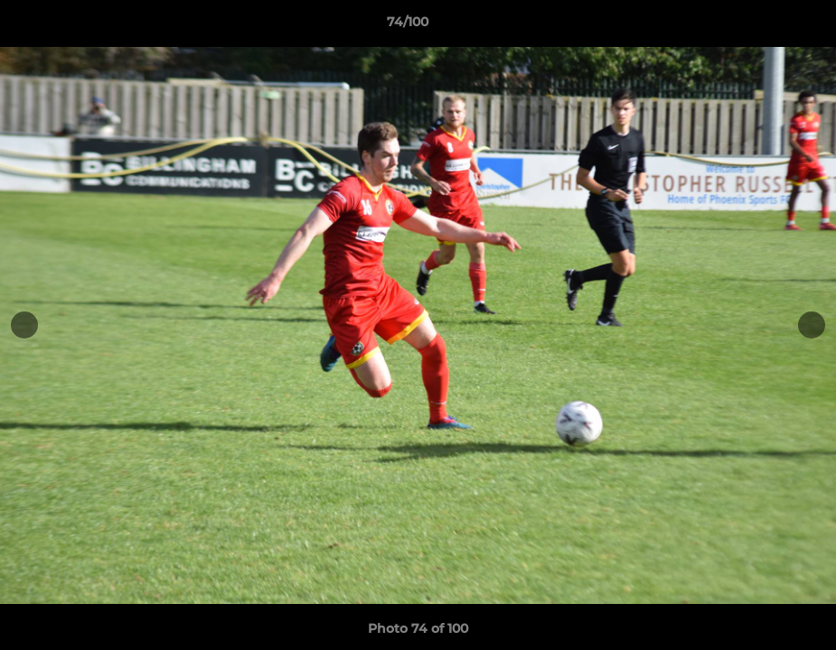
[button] (760, 26)
